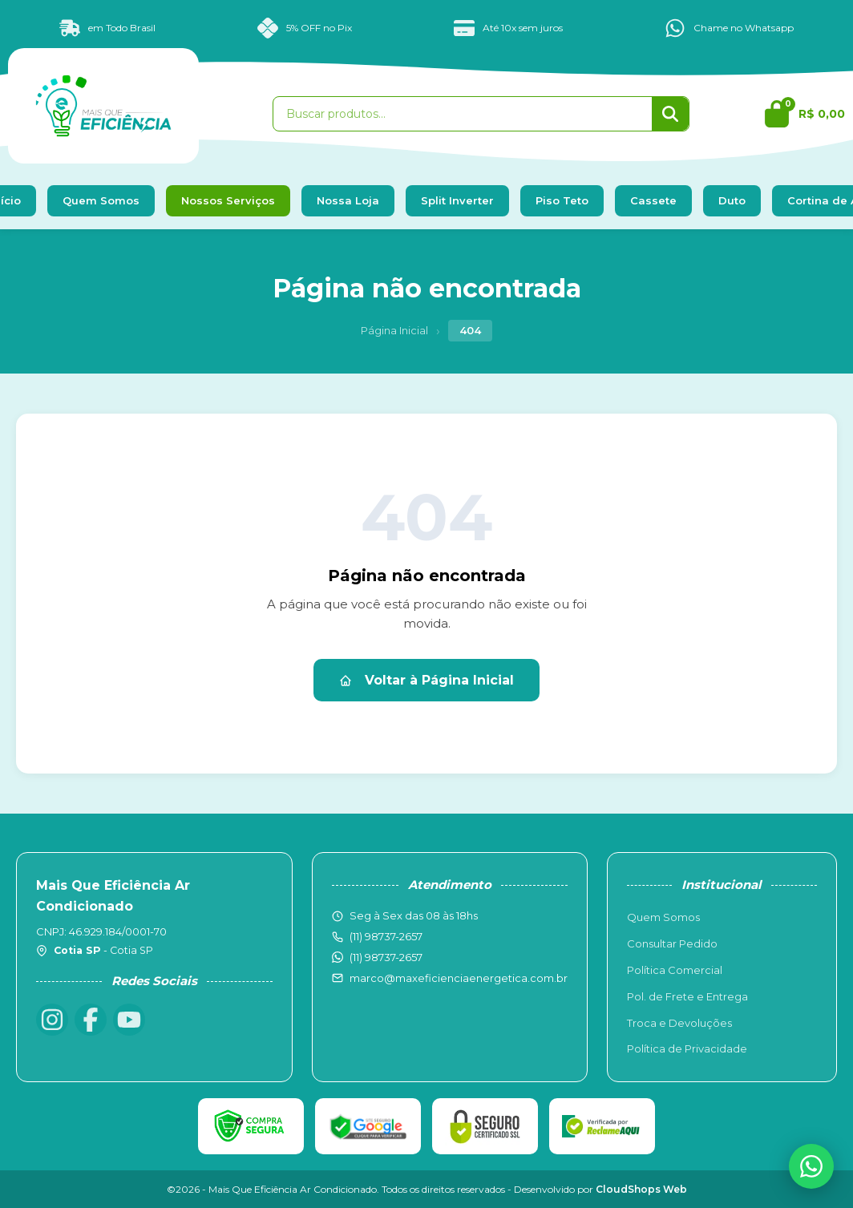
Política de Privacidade (687, 1048)
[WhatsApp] (811, 1166)
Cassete (653, 200)
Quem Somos (101, 200)
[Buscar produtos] (462, 114)
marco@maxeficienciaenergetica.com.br (459, 978)
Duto (732, 200)
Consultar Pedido (672, 943)
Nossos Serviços (228, 200)
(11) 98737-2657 (386, 957)
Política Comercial (674, 970)
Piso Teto (562, 200)
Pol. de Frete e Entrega (687, 996)
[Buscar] (670, 114)
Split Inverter (457, 200)
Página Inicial (394, 330)
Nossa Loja (348, 200)
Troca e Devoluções (679, 1022)
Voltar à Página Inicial (426, 680)
